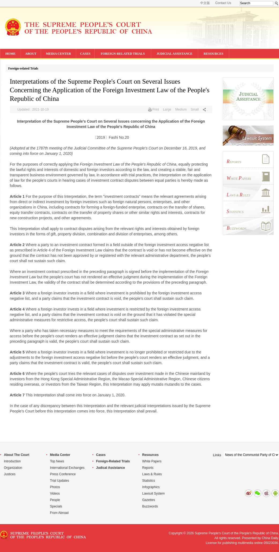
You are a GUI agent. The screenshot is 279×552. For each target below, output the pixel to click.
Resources (150, 455)
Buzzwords (150, 506)
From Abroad (59, 513)
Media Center (60, 455)
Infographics (151, 487)
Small (195, 109)
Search (276, 3)
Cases (101, 455)
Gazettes (148, 500)
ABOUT (31, 54)
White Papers (152, 461)
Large (167, 109)
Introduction (12, 461)
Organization (13, 468)
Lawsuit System (153, 493)
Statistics (148, 480)
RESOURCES (213, 54)
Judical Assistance (110, 468)
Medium (181, 109)
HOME (10, 54)
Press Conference (63, 474)
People (55, 500)
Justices (10, 474)
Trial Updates (59, 480)
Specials (56, 506)
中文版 (205, 3)
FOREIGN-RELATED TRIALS (123, 54)
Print (155, 109)
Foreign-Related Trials (113, 461)
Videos (55, 493)
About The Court (16, 455)
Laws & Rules (152, 474)
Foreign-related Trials (23, 68)
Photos (55, 487)
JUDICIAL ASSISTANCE (174, 54)
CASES (85, 54)
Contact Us (223, 3)
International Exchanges (67, 468)
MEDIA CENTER (58, 54)
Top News (57, 461)
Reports (148, 468)
